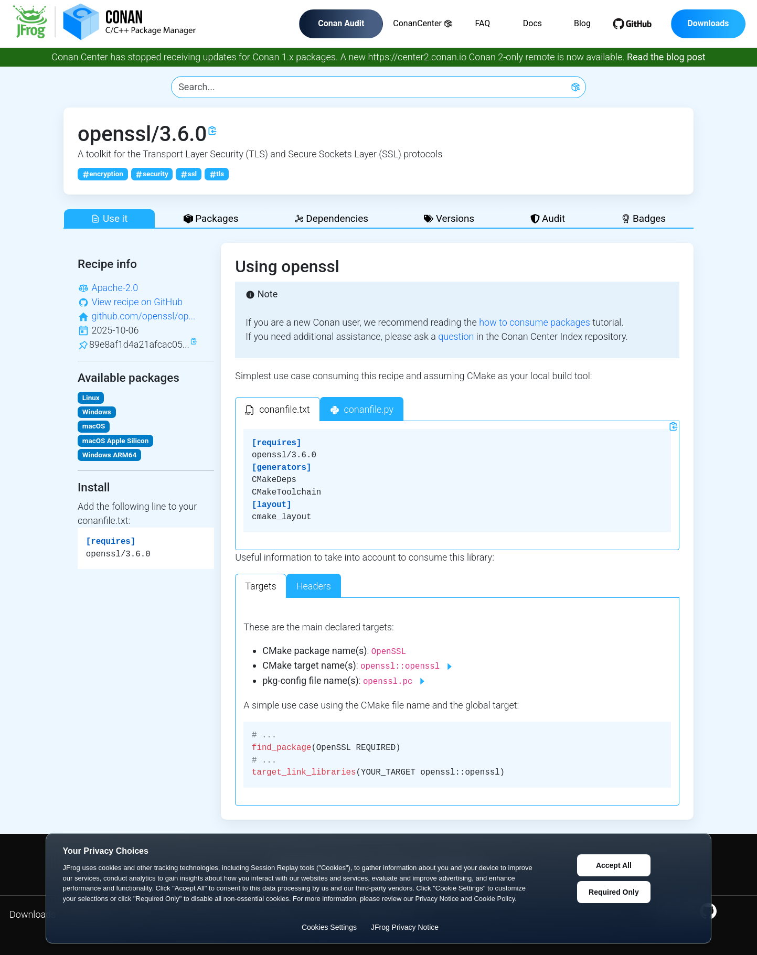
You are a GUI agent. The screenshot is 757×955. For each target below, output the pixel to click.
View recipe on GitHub (137, 301)
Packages (211, 218)
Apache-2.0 (114, 287)
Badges (643, 218)
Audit (548, 218)
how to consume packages (534, 322)
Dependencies (331, 218)
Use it (109, 218)
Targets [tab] (260, 586)
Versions (449, 218)
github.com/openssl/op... (143, 315)
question (456, 336)
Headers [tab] (313, 586)
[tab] (277, 409)
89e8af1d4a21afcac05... (139, 344)
